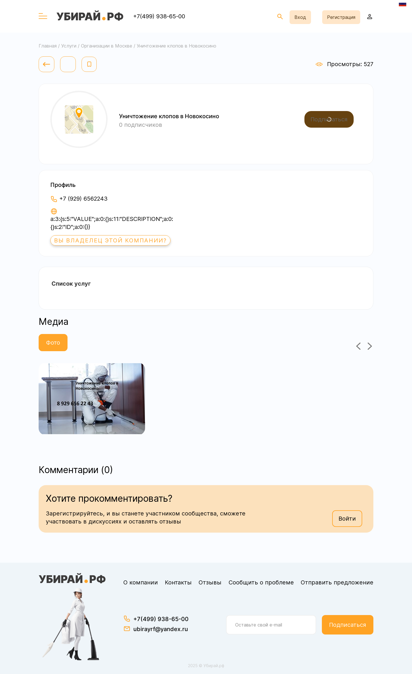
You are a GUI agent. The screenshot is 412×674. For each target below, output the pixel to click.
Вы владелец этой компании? (110, 240)
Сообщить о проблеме (261, 582)
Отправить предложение (337, 582)
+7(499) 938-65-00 (159, 16)
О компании (140, 582)
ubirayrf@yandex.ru (160, 629)
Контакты (178, 582)
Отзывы (210, 582)
